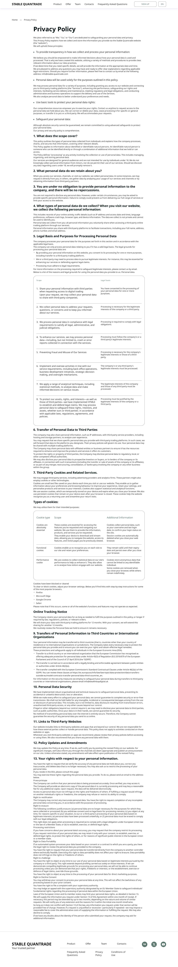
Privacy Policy (99, 953)
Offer (68, 4)
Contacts (89, 4)
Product (57, 4)
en (162, 4)
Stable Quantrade (31, 944)
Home (15, 20)
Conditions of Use (118, 953)
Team (78, 4)
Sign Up (145, 4)
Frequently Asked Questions (112, 4)
